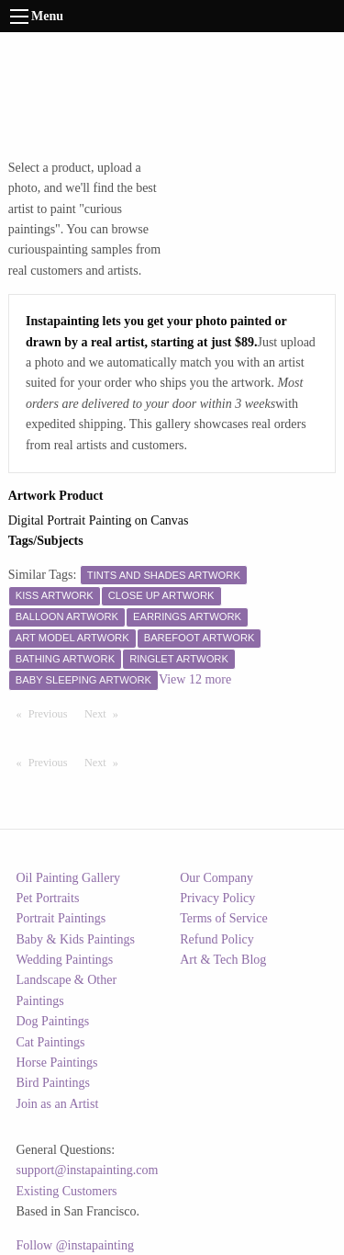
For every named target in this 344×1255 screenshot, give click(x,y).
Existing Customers (67, 1191)
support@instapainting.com (88, 1170)
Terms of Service (223, 918)
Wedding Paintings (65, 960)
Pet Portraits (48, 898)
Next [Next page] (105, 713)
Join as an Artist (58, 1104)
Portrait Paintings (61, 918)
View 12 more (195, 679)
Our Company (216, 878)
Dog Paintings (53, 1021)
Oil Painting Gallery (69, 878)
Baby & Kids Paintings (76, 939)
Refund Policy (217, 939)
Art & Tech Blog (223, 960)
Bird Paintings (54, 1083)
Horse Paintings (57, 1062)
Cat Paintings (51, 1042)
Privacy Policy (217, 898)
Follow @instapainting (75, 1245)
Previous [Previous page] (52, 713)
